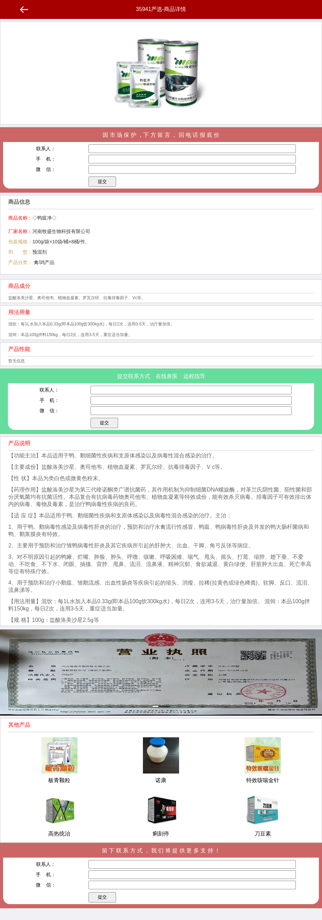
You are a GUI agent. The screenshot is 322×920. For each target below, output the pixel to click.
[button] (161, 706)
